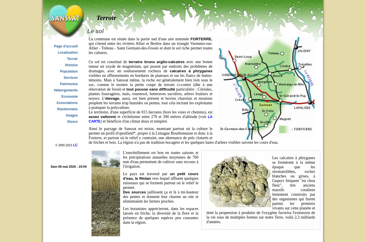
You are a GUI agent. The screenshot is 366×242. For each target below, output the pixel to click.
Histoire (71, 65)
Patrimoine (69, 84)
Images (72, 115)
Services (71, 78)
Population (69, 71)
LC (75, 145)
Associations (67, 103)
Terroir (72, 59)
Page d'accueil (66, 46)
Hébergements (66, 90)
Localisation (68, 53)
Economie (69, 97)
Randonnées (67, 109)
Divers (72, 122)
